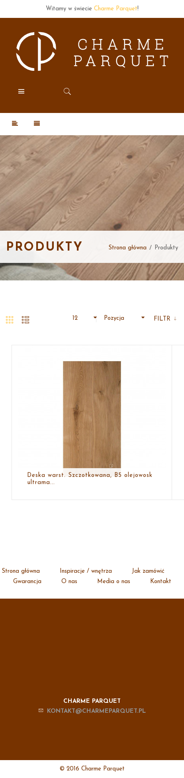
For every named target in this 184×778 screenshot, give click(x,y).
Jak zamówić (148, 571)
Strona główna (127, 248)
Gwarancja (27, 582)
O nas (69, 582)
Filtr (163, 319)
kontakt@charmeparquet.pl (96, 711)
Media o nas (113, 582)
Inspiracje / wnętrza (86, 571)
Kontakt (160, 582)
